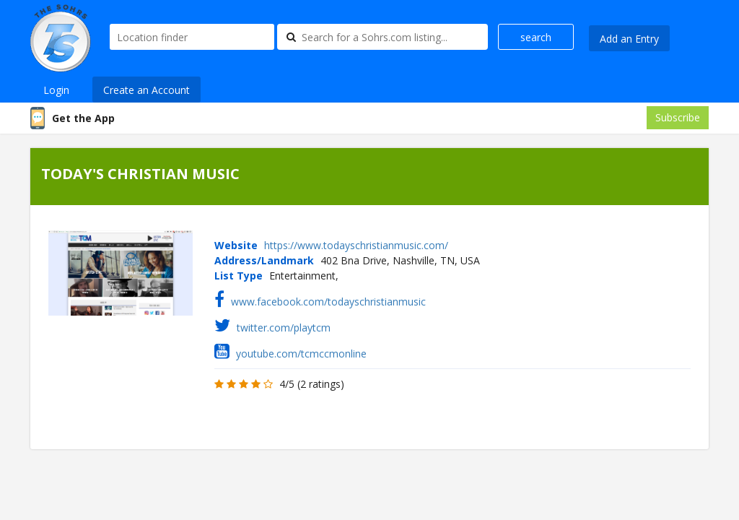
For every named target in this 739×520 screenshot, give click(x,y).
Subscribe (677, 117)
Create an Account (146, 90)
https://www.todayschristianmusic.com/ (356, 245)
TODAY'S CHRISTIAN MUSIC (140, 173)
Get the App (83, 118)
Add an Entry (629, 39)
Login (56, 90)
